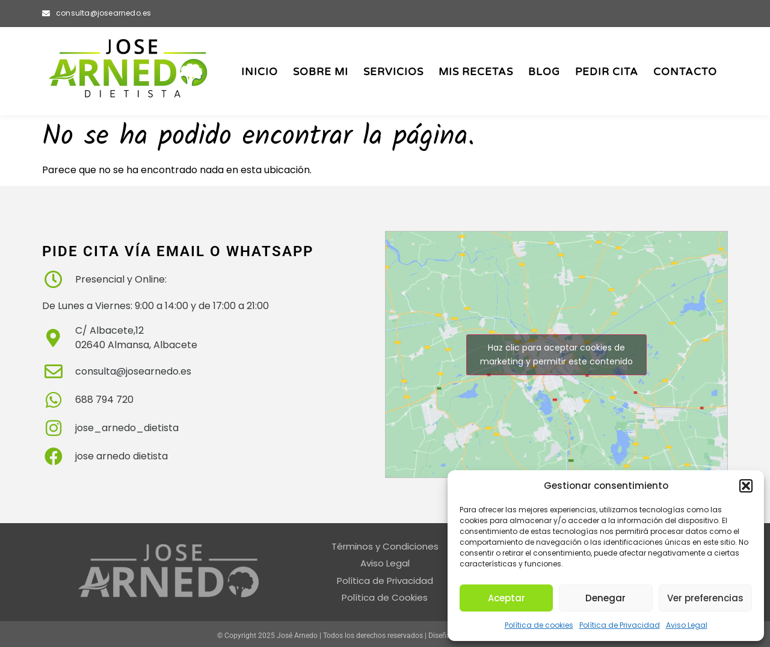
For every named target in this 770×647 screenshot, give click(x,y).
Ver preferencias (705, 598)
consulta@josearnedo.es (103, 13)
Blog (544, 72)
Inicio (259, 72)
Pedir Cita (606, 72)
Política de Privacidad (619, 625)
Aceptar (506, 598)
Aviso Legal (686, 625)
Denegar (605, 598)
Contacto (685, 72)
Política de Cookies (385, 597)
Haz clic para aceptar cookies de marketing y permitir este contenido (556, 354)
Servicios (393, 72)
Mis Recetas (476, 72)
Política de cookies (539, 625)
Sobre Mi (320, 72)
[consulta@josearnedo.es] (46, 13)
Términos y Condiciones (385, 546)
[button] (746, 486)
